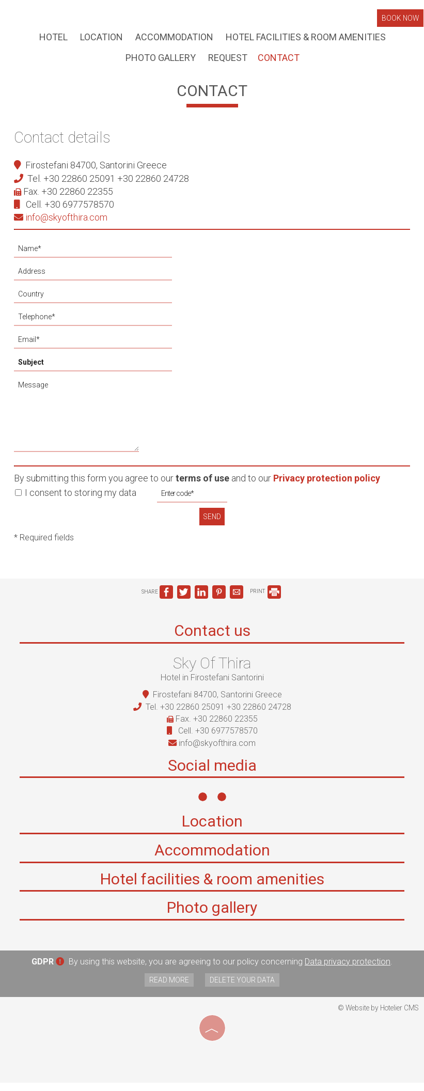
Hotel (53, 38)
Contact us (212, 639)
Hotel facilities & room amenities (305, 38)
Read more (168, 989)
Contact (278, 60)
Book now (400, 19)
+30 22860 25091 (81, 184)
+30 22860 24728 (155, 184)
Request (227, 60)
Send (212, 522)
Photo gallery (160, 60)
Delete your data (243, 989)
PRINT (265, 598)
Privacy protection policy (328, 484)
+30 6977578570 (81, 210)
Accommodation (174, 38)
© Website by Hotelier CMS (378, 1016)
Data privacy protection (347, 971)
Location (101, 38)
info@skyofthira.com (62, 223)
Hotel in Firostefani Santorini (212, 685)
